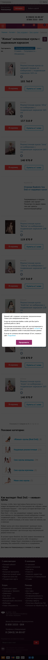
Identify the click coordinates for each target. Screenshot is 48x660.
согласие (37, 328)
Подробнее (12, 335)
